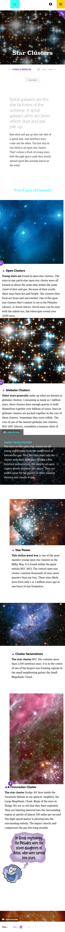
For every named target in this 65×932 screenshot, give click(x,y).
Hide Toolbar (10, 919)
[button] (47, 69)
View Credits (33, 80)
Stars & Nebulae (21, 69)
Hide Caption (11, 432)
